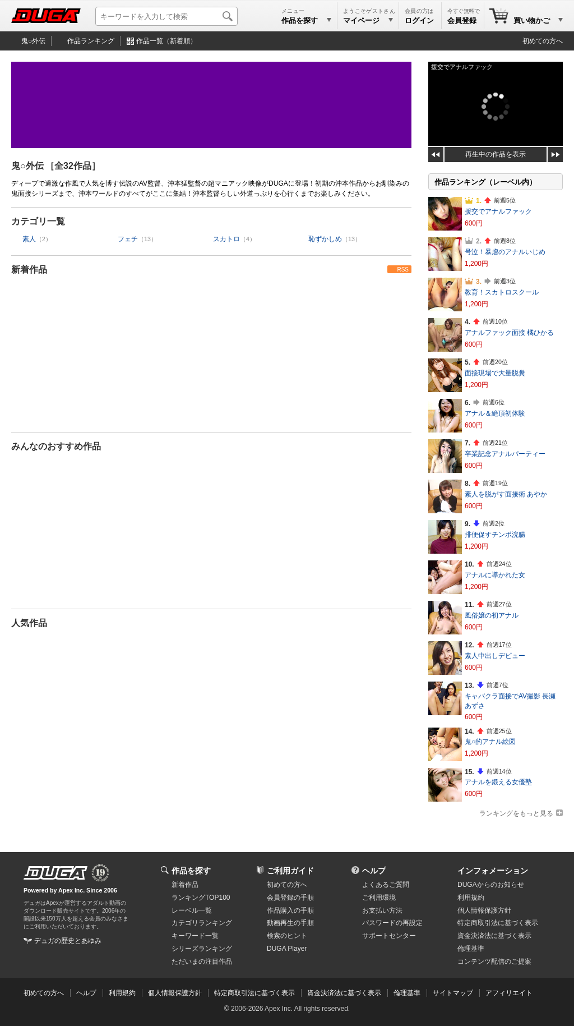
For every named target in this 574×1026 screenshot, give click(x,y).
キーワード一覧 (195, 936)
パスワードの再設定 (392, 923)
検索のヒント (287, 936)
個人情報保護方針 (484, 910)
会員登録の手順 (290, 897)
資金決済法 (494, 936)
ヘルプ (374, 870)
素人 (29, 239)
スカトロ (226, 239)
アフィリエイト (509, 993)
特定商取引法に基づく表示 (254, 993)
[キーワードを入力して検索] (166, 16)
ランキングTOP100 (201, 897)
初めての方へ (542, 41)
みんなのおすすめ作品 (56, 446)
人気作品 (29, 623)
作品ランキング (90, 41)
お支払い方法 (382, 910)
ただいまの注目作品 (202, 961)
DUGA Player (287, 949)
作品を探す (191, 870)
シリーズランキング (202, 949)
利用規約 (470, 897)
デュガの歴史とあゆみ (67, 941)
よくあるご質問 (385, 885)
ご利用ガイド (290, 870)
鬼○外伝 (33, 41)
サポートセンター (389, 936)
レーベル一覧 (192, 910)
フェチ (128, 239)
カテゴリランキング (202, 923)
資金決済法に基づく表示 (344, 993)
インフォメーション (492, 870)
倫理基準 (470, 949)
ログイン (419, 20)
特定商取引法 (497, 923)
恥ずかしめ (325, 239)
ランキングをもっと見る (516, 813)
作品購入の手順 (290, 910)
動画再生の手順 (290, 923)
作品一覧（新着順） (166, 41)
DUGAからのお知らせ (490, 885)
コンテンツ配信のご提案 (494, 961)
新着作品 (29, 269)
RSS (403, 269)
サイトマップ (453, 993)
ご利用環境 (379, 897)
